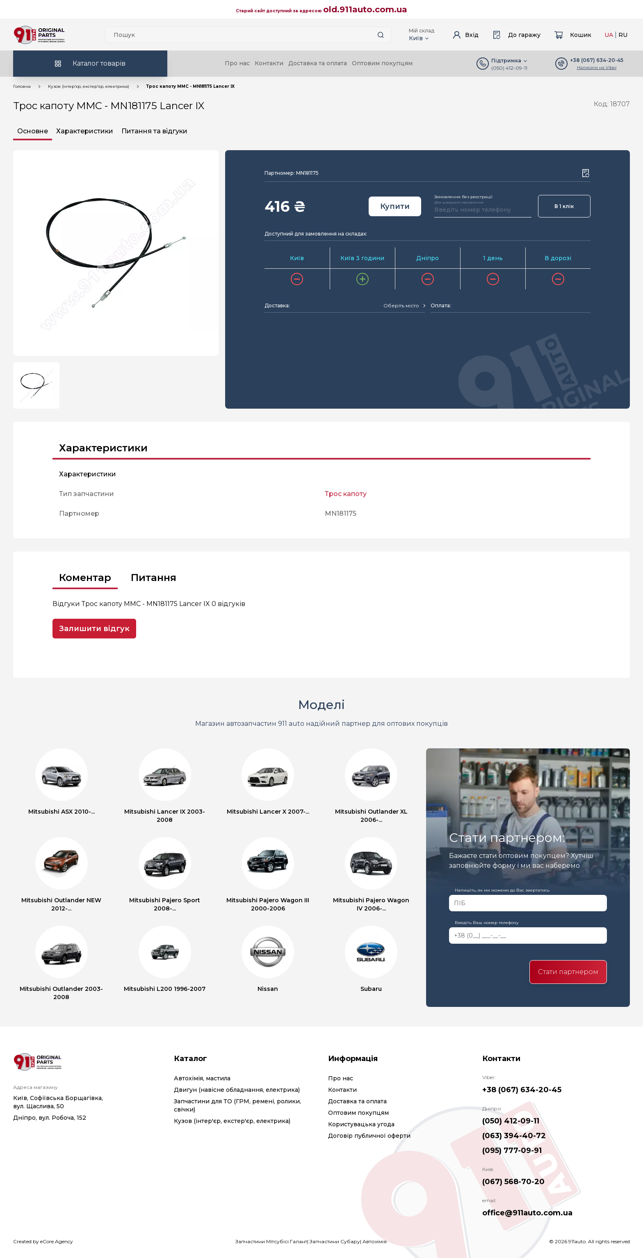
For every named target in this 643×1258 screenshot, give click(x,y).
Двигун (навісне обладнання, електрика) (237, 1089)
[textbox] (401, 305)
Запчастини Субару (335, 1241)
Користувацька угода (361, 1124)
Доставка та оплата (317, 63)
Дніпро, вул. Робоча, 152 (49, 1117)
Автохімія (375, 1241)
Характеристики (84, 131)
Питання (153, 577)
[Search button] (380, 35)
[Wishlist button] (586, 173)
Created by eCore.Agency (43, 1241)
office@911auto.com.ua (527, 1212)
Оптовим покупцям (382, 63)
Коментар (85, 577)
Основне (32, 131)
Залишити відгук (94, 628)
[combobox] (404, 305)
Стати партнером (568, 972)
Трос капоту (346, 494)
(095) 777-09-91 (512, 1150)
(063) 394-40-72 (514, 1135)
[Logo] (39, 35)
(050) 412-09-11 (509, 68)
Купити (395, 206)
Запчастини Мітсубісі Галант (271, 1241)
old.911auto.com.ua (365, 9)
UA (608, 35)
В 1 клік (564, 206)
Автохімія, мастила (202, 1078)
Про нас (237, 63)
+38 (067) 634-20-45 (521, 1089)
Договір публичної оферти (369, 1135)
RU (622, 35)
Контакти (269, 63)
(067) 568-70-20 (513, 1181)
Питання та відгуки (154, 131)
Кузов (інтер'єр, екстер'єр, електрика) (88, 86)
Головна (22, 86)
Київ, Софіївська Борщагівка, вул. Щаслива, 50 (58, 1102)
